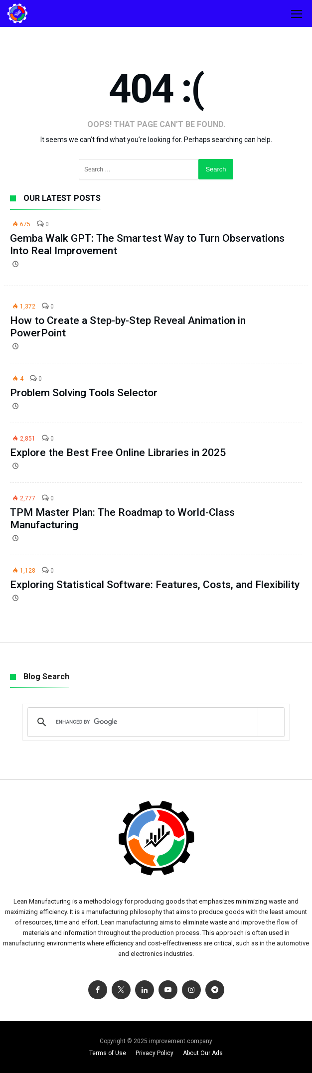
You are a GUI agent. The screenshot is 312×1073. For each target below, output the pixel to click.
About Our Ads (203, 1053)
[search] (154, 722)
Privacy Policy (154, 1053)
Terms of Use (107, 1053)
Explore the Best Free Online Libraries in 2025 (118, 453)
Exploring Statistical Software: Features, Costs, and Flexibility (155, 585)
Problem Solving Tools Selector (83, 393)
